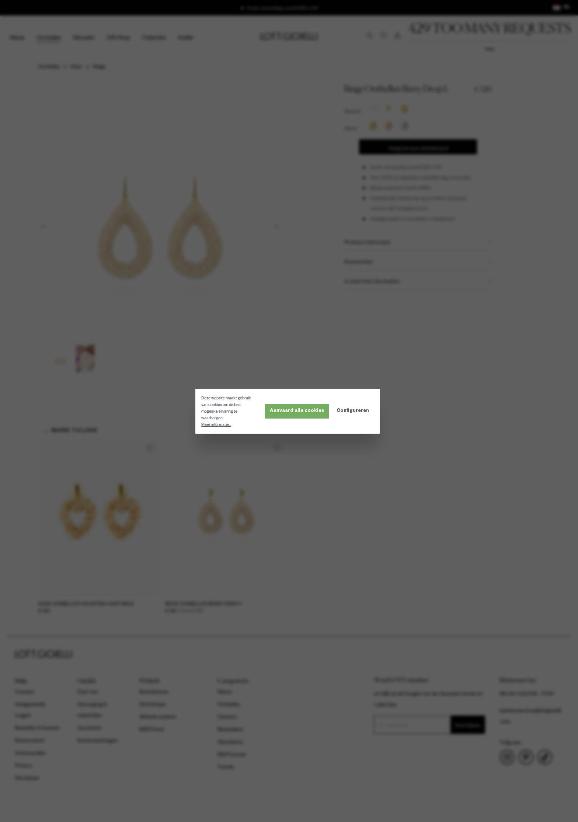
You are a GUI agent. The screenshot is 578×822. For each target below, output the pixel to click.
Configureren (354, 411)
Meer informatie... (218, 424)
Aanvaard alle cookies (298, 411)
